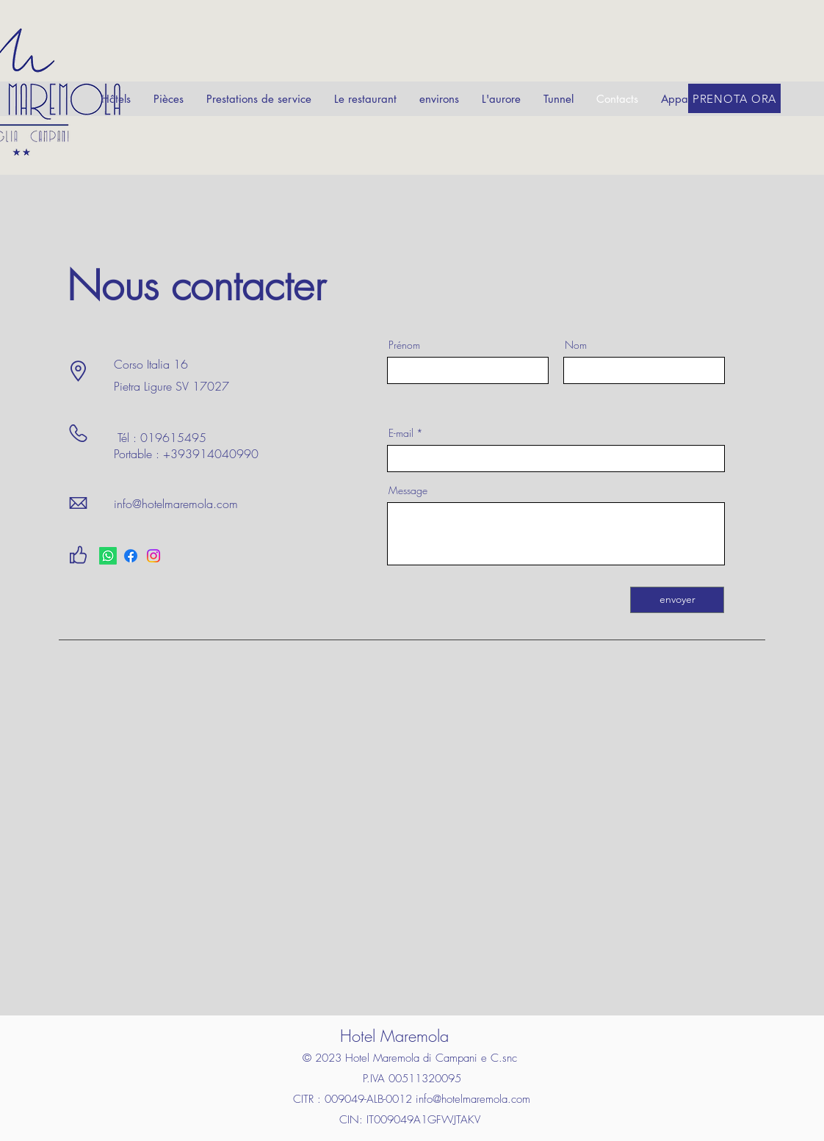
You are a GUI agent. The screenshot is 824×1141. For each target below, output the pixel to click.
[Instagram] (153, 556)
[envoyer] (677, 600)
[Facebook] (131, 556)
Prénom (404, 345)
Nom (576, 345)
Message (407, 490)
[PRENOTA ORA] (734, 98)
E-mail (400, 433)
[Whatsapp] (108, 556)
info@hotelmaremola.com (176, 504)
